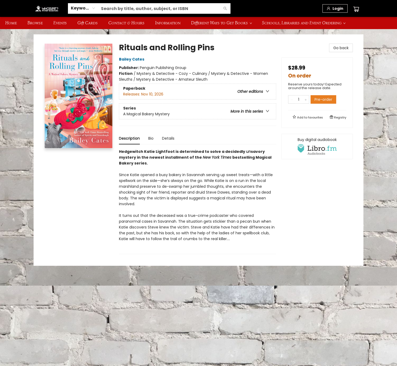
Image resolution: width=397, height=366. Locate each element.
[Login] (335, 8)
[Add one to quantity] (305, 99)
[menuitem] (11, 23)
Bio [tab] (151, 138)
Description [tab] (129, 138)
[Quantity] (298, 99)
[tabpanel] (197, 201)
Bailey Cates (132, 59)
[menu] (198, 23)
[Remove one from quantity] (291, 99)
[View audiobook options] (317, 146)
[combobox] (83, 8)
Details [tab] (168, 138)
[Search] (225, 8)
